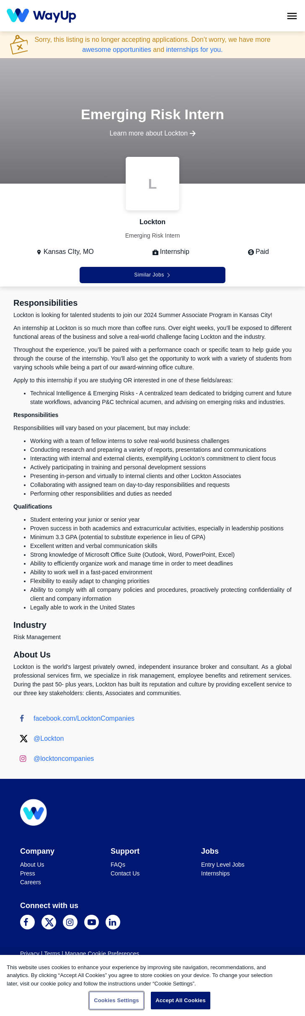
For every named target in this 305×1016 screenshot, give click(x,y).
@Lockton (49, 738)
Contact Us (125, 873)
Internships (215, 873)
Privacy (29, 953)
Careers (30, 882)
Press (27, 873)
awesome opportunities (116, 49)
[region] (152, 985)
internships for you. (194, 49)
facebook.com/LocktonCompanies (84, 718)
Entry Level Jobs (223, 864)
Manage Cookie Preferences (102, 953)
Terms (52, 953)
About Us (32, 864)
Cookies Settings (116, 1000)
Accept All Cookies (180, 1000)
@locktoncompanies (64, 758)
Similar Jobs (152, 275)
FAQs (118, 864)
